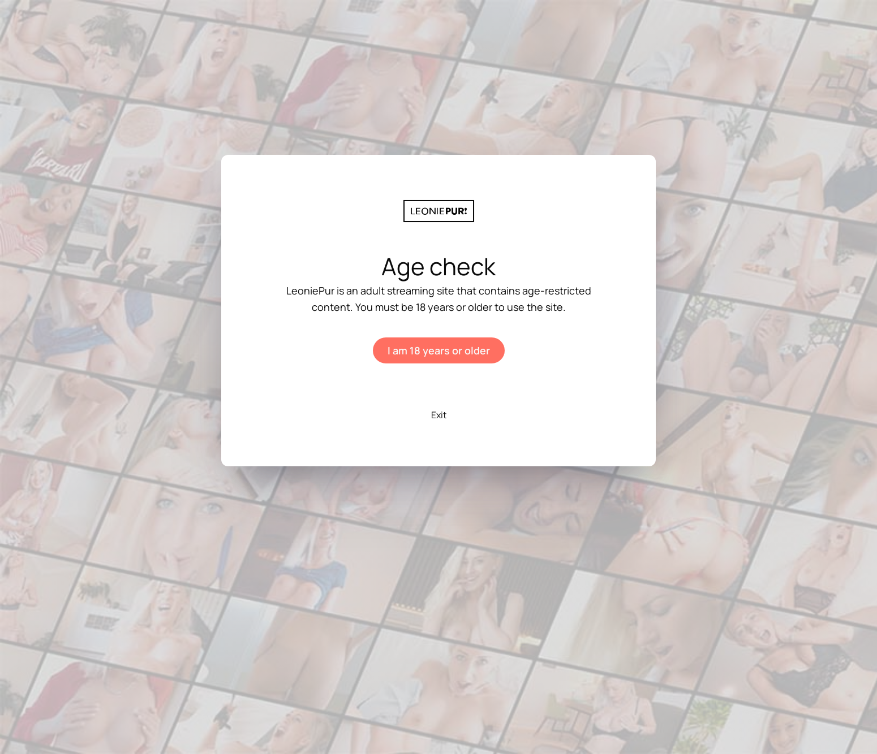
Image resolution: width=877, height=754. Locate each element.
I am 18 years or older (439, 350)
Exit (438, 415)
